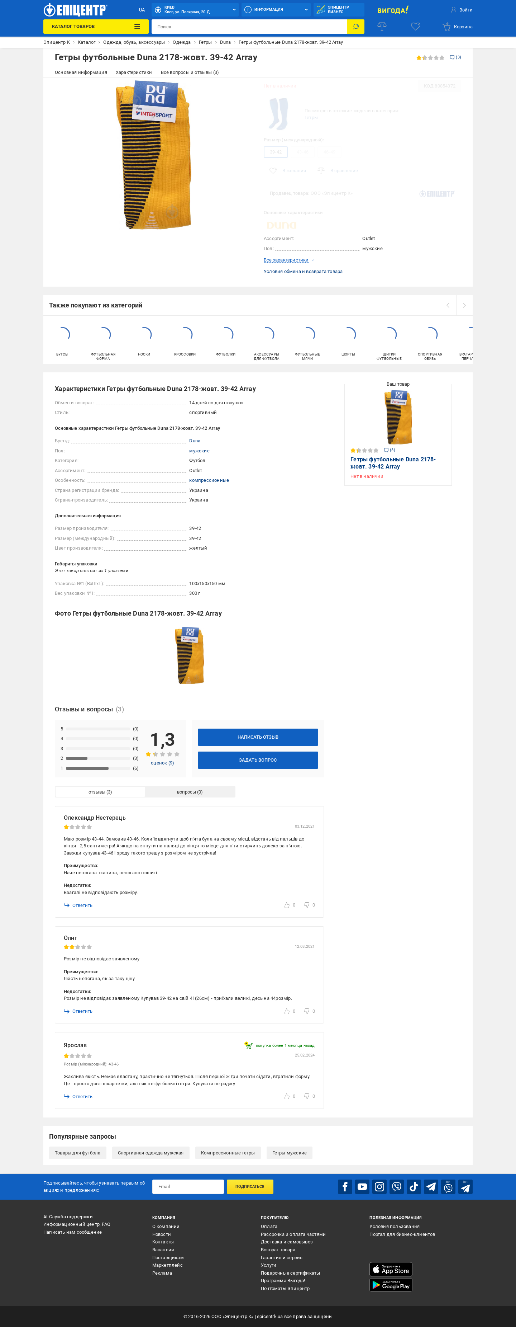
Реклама (162, 1273)
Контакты (163, 1241)
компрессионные (209, 480)
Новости (161, 1234)
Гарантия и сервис (281, 1257)
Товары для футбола (78, 1153)
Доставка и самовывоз (287, 1241)
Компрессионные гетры (228, 1153)
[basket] (457, 26)
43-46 (303, 152)
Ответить (78, 905)
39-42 (276, 152)
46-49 (329, 152)
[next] (464, 305)
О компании (166, 1226)
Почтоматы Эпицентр (285, 1288)
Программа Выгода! (283, 1280)
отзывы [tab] (97, 792)
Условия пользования (394, 1226)
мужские (199, 450)
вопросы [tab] (186, 792)
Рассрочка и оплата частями (293, 1234)
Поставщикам (168, 1257)
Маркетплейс (167, 1265)
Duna (194, 440)
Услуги (268, 1265)
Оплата (269, 1226)
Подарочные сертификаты (290, 1273)
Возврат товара (278, 1249)
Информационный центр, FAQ (76, 1224)
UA (142, 10)
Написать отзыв (258, 737)
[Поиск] (355, 26)
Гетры (311, 117)
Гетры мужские (289, 1153)
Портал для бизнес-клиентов (402, 1234)
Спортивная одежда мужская (151, 1153)
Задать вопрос (258, 760)
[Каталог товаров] (95, 26)
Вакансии (163, 1249)
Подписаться (249, 1186)
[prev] (448, 305)
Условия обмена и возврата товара (303, 271)
